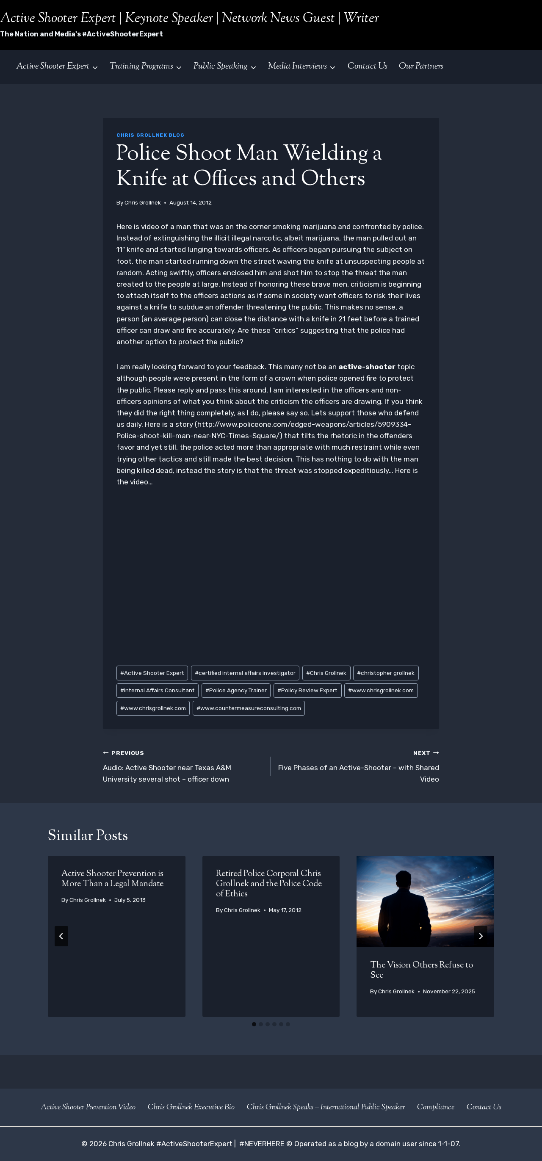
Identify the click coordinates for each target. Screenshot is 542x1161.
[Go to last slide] (61, 936)
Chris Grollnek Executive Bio (191, 1107)
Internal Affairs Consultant (157, 690)
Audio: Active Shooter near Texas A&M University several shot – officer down (183, 765)
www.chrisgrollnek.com (381, 690)
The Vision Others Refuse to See (421, 970)
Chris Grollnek (142, 202)
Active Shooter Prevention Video (88, 1107)
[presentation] (425, 901)
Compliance (435, 1107)
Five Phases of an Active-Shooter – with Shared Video (358, 765)
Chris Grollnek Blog (150, 135)
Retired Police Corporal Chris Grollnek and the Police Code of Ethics (269, 884)
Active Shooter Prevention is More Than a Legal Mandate (112, 879)
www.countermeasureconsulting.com (248, 708)
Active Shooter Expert (152, 672)
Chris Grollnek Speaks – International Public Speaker (326, 1107)
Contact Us (367, 66)
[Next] (480, 936)
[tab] (254, 1024)
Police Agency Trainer (236, 690)
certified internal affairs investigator (245, 672)
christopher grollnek (386, 672)
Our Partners (421, 66)
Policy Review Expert (307, 690)
